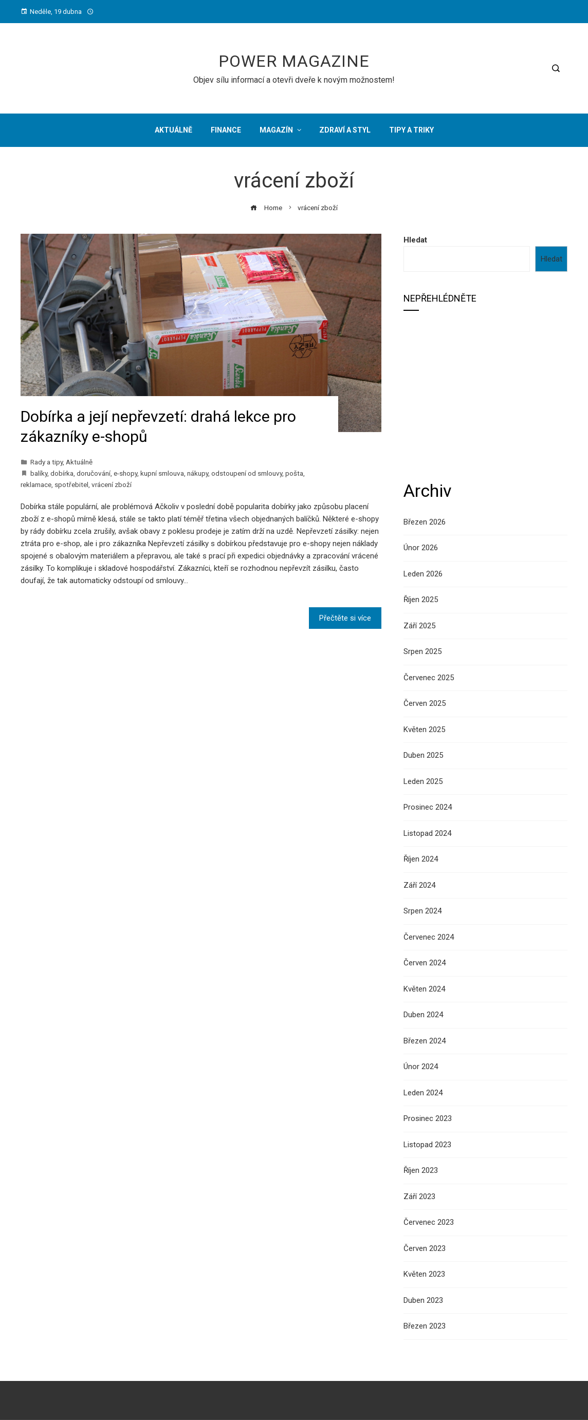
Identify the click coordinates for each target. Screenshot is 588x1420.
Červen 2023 (424, 1248)
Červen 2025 (424, 703)
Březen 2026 (424, 522)
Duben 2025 (423, 755)
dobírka (62, 473)
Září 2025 (419, 625)
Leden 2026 (423, 573)
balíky (38, 473)
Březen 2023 (424, 1326)
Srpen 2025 (422, 651)
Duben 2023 (423, 1300)
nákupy (197, 473)
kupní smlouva (162, 473)
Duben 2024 (423, 1014)
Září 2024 (419, 885)
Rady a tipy (46, 462)
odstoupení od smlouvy (246, 473)
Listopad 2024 (427, 833)
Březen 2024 (424, 1040)
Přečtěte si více (345, 618)
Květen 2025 (424, 729)
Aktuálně (79, 462)
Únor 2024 (420, 1066)
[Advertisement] (485, 394)
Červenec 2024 (428, 937)
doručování (94, 473)
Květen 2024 (424, 989)
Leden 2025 (423, 781)
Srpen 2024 (422, 910)
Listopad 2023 (427, 1144)
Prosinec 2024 (427, 807)
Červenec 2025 (428, 677)
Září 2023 (419, 1196)
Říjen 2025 (420, 599)
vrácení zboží (111, 484)
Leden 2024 (423, 1092)
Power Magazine (294, 61)
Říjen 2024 (420, 859)
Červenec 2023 (428, 1222)
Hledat (415, 240)
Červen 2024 (424, 962)
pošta (294, 473)
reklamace (36, 484)
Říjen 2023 (420, 1170)
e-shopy (125, 473)
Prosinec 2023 (427, 1118)
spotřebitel (71, 484)
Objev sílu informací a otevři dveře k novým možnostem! (294, 80)
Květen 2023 (424, 1274)
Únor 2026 (420, 547)
